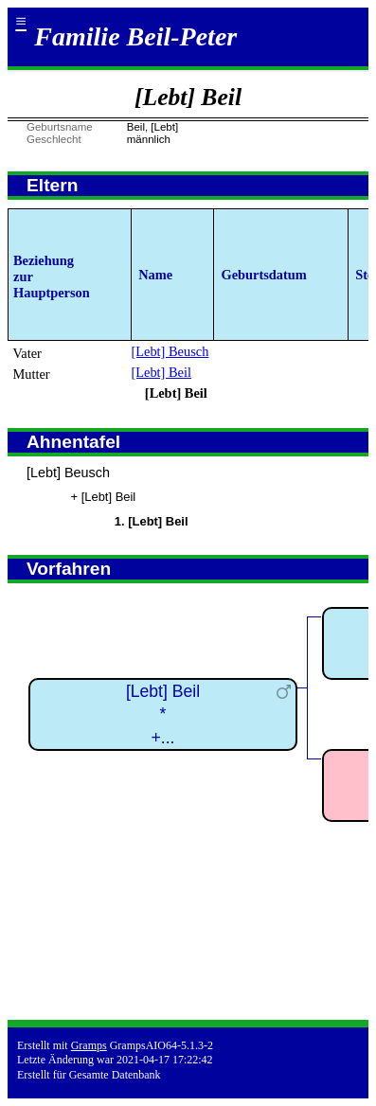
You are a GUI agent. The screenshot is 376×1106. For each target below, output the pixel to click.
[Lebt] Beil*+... (163, 714)
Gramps (89, 1045)
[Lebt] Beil (161, 372)
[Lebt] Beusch (169, 351)
